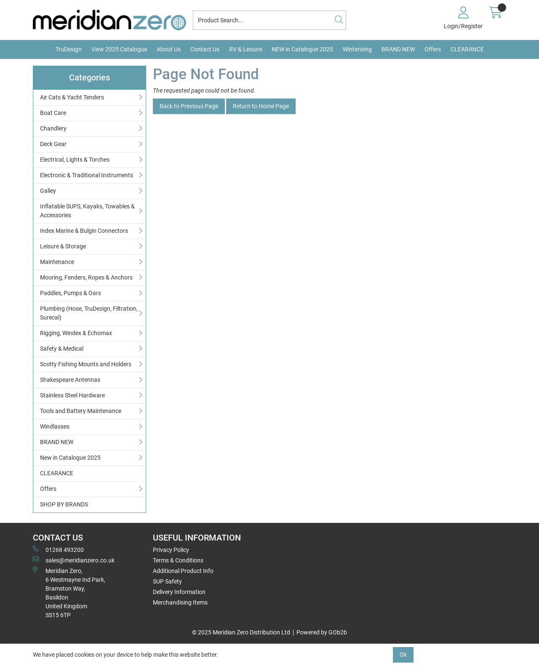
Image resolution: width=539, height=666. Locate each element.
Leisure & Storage (63, 246)
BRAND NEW (398, 49)
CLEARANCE (467, 49)
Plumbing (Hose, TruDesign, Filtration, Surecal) (89, 313)
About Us (169, 49)
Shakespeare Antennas (70, 379)
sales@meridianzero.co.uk (74, 560)
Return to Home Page (261, 106)
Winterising (357, 49)
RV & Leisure (245, 49)
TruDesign (69, 49)
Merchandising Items (180, 602)
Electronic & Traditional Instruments (86, 175)
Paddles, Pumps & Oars (70, 293)
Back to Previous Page (189, 106)
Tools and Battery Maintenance (80, 411)
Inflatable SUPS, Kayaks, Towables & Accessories (87, 210)
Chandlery (53, 128)
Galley (48, 190)
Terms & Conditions (178, 560)
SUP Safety (167, 581)
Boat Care (53, 112)
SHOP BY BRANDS (64, 504)
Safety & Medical (61, 348)
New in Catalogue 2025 (70, 457)
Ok (403, 654)
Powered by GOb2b (321, 632)
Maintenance (57, 261)
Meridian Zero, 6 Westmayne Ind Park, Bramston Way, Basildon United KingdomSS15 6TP (69, 592)
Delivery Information (179, 592)
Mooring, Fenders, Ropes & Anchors (86, 277)
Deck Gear (53, 144)
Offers (432, 49)
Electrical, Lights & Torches (74, 159)
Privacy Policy (171, 549)
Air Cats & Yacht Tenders (72, 97)
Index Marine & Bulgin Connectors (84, 230)
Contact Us (204, 49)
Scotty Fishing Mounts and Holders (85, 364)
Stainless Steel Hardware (72, 395)
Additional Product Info (183, 570)
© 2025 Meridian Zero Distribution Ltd (241, 632)
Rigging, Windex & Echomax (76, 333)
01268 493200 (58, 549)
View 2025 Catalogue (119, 49)
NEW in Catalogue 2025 (302, 49)
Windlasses (54, 426)
